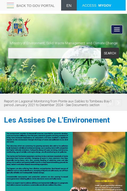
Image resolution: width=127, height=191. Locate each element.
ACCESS (96, 5)
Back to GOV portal (35, 6)
